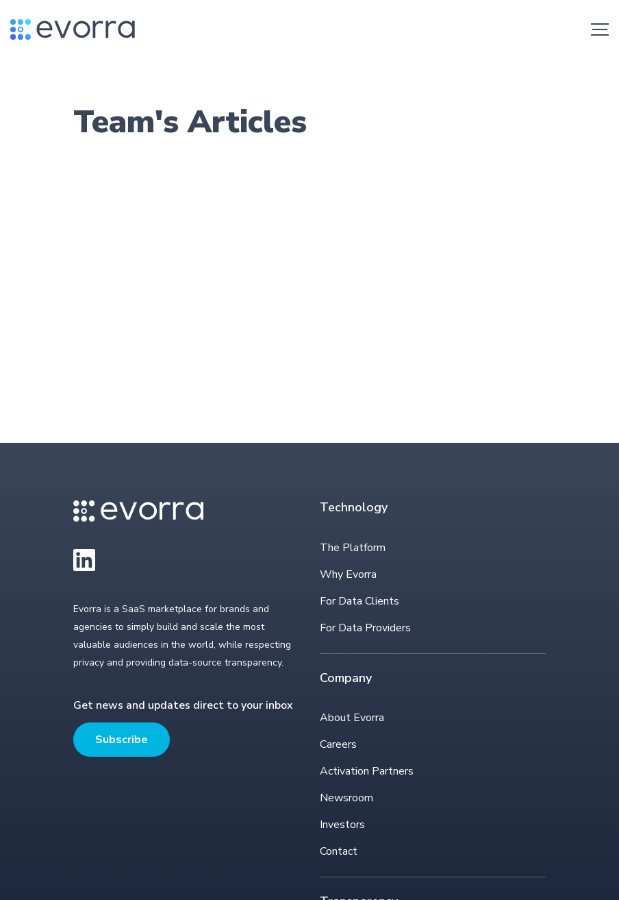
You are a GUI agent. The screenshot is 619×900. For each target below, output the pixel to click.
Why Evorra (348, 574)
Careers (338, 744)
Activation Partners (367, 771)
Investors (342, 824)
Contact (338, 851)
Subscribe (121, 739)
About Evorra (352, 717)
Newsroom (346, 797)
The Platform (353, 547)
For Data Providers (365, 627)
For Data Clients (359, 601)
